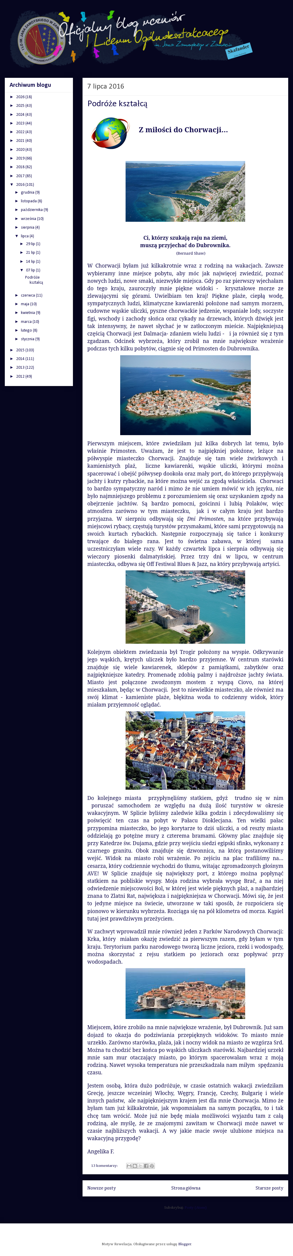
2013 (20, 367)
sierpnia (28, 227)
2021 (20, 141)
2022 (20, 132)
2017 (20, 176)
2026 (20, 97)
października (32, 210)
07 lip (31, 270)
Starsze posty (269, 1188)
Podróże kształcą (117, 104)
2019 (20, 158)
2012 (20, 376)
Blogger (184, 1244)
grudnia (28, 192)
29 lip (31, 244)
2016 (20, 185)
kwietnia (28, 313)
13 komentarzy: (105, 1166)
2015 (20, 350)
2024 (20, 115)
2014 (20, 359)
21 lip (31, 252)
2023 (20, 123)
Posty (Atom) (195, 1208)
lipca (25, 236)
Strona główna (185, 1188)
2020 (20, 150)
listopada (29, 201)
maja (25, 304)
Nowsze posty (101, 1188)
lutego (27, 330)
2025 (20, 106)
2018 (20, 167)
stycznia (28, 339)
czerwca (28, 295)
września (29, 219)
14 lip (31, 261)
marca (27, 322)
